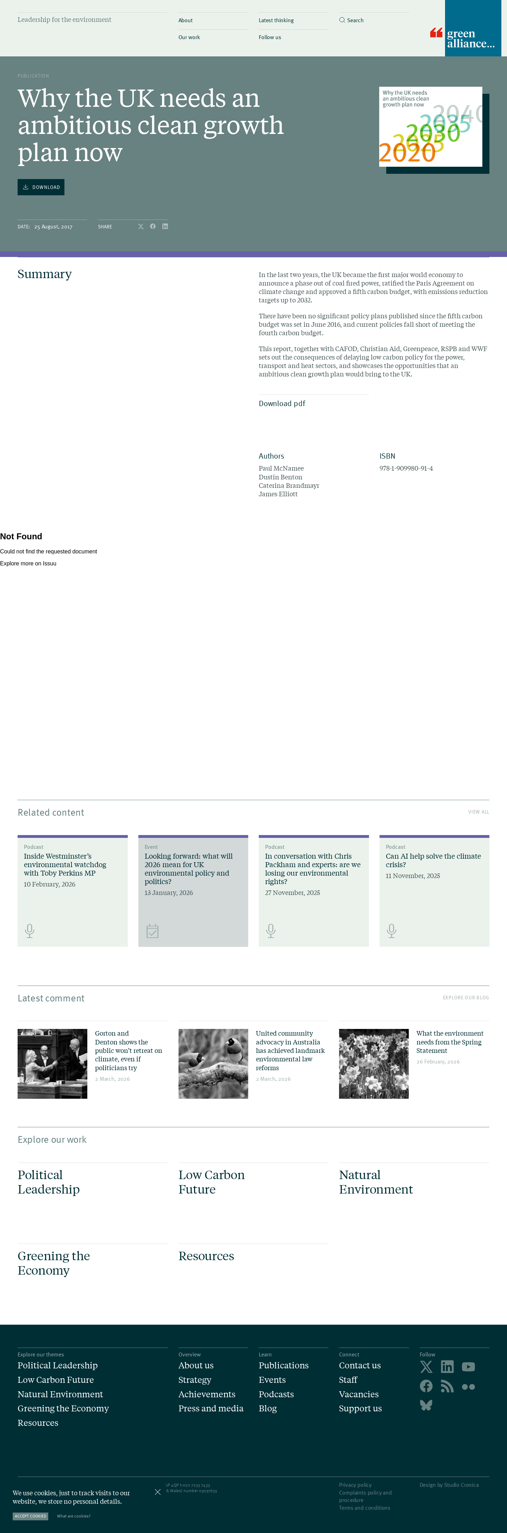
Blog (268, 1408)
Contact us (360, 1365)
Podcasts (276, 1394)
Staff (348, 1380)
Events (272, 1380)
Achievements (207, 1394)
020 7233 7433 (196, 1484)
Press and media (211, 1408)
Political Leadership (58, 1365)
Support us (360, 1408)
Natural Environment (60, 1394)
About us (196, 1365)
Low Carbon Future (56, 1380)
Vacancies (359, 1394)
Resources (38, 1423)
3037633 (209, 1490)
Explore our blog (466, 997)
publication (33, 75)
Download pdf (312, 403)
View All (478, 811)
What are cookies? (73, 1516)
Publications (284, 1365)
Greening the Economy (63, 1408)
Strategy (195, 1380)
